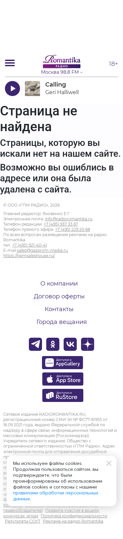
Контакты (59, 309)
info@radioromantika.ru (68, 218)
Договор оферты (59, 296)
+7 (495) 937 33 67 (61, 224)
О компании (59, 283)
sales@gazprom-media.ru (42, 250)
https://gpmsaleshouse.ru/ (29, 255)
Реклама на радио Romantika (73, 521)
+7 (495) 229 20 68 (72, 229)
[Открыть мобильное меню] (10, 63)
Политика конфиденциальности (74, 515)
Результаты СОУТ (22, 521)
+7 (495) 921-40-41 (29, 245)
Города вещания (61, 322)
